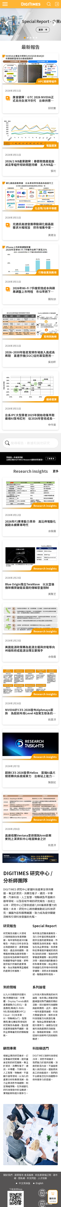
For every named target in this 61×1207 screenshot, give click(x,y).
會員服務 (28, 1175)
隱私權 (21, 1178)
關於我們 (8, 1175)
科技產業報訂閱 (43, 1175)
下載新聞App (15, 1189)
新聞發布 (19, 1175)
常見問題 (31, 1178)
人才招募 (42, 1178)
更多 (43, 29)
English (39, 1183)
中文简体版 (24, 1183)
